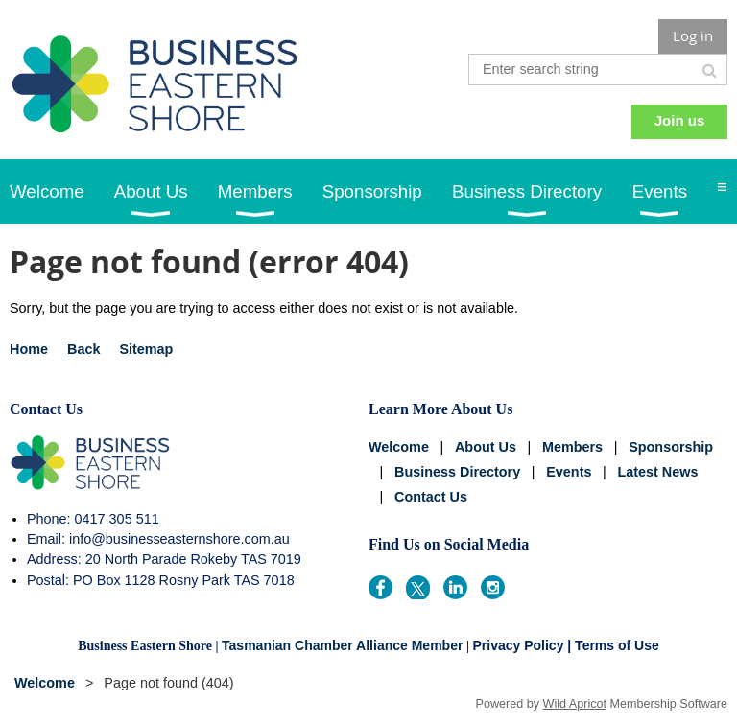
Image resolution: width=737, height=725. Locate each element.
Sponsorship (671, 447)
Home (29, 349)
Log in (693, 35)
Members (572, 447)
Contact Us (430, 496)
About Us (485, 447)
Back (83, 349)
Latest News (657, 471)
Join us (679, 120)
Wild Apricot (575, 704)
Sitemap (146, 349)
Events (568, 471)
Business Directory (457, 471)
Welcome (398, 447)
